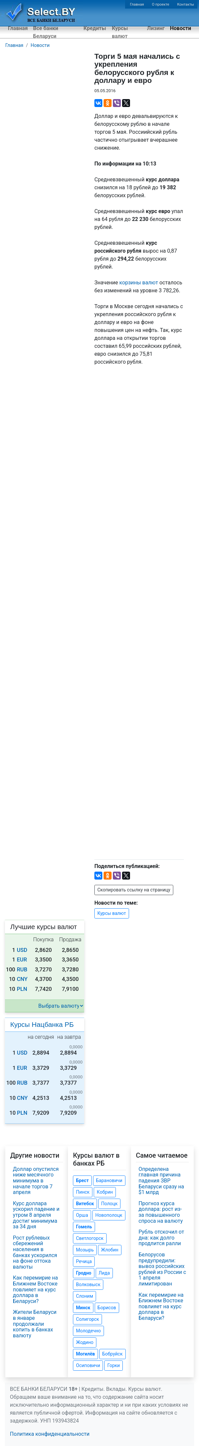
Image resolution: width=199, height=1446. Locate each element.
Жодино (84, 1342)
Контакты (185, 4)
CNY (22, 979)
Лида (104, 1273)
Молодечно (88, 1330)
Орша (82, 1215)
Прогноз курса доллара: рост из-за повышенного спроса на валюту (161, 1212)
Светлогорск (89, 1238)
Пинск (82, 1192)
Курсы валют (120, 32)
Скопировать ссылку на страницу (133, 889)
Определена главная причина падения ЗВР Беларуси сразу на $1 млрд (161, 1180)
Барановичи (109, 1180)
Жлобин (109, 1249)
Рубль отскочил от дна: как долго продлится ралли (161, 1238)
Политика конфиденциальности (49, 1434)
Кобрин (105, 1192)
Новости (180, 28)
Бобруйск (112, 1353)
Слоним (84, 1296)
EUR (22, 960)
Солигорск (87, 1319)
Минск (83, 1307)
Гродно (83, 1273)
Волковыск (88, 1284)
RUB (22, 969)
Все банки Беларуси (45, 32)
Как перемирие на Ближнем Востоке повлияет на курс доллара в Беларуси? (35, 1289)
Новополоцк (108, 1215)
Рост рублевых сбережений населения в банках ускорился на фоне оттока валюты (35, 1252)
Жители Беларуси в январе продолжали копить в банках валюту (34, 1323)
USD (22, 950)
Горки (113, 1365)
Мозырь (85, 1249)
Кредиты (94, 28)
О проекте (160, 4)
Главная (137, 4)
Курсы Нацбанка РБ (42, 1024)
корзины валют (138, 282)
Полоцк (109, 1203)
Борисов (107, 1307)
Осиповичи (88, 1365)
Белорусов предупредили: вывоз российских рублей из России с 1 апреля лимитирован (162, 1269)
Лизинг (156, 28)
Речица (84, 1261)
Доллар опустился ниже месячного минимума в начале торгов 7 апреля (36, 1180)
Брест (82, 1180)
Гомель (84, 1226)
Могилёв (85, 1353)
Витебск (85, 1203)
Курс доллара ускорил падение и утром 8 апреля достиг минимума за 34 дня (36, 1215)
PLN (22, 989)
